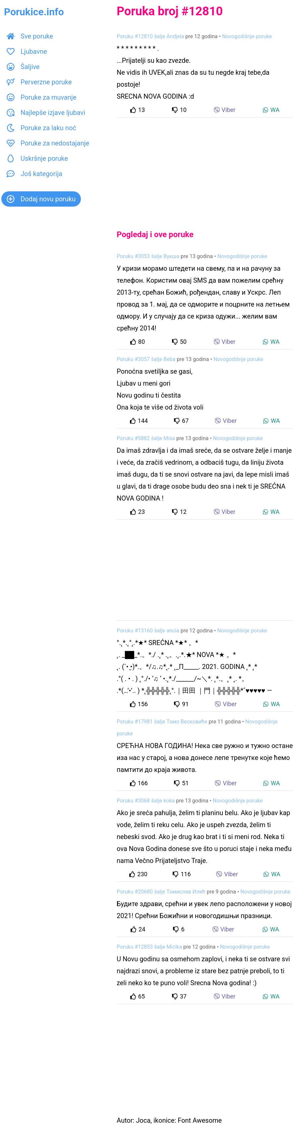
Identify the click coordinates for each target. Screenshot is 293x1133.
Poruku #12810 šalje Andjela (150, 36)
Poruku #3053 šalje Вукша (148, 256)
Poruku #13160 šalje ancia (148, 630)
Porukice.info (34, 12)
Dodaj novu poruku (41, 199)
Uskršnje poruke (37, 158)
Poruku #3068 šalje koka (146, 801)
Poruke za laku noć (41, 128)
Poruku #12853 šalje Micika (149, 947)
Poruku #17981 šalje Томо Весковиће (162, 721)
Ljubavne (27, 51)
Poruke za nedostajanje (48, 143)
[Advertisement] (205, 168)
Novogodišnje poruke (247, 36)
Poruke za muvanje (41, 97)
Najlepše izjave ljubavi (46, 113)
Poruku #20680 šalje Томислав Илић (161, 892)
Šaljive (23, 67)
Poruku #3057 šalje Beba (146, 359)
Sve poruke (30, 36)
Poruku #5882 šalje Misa (146, 438)
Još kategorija (34, 174)
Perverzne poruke (39, 82)
